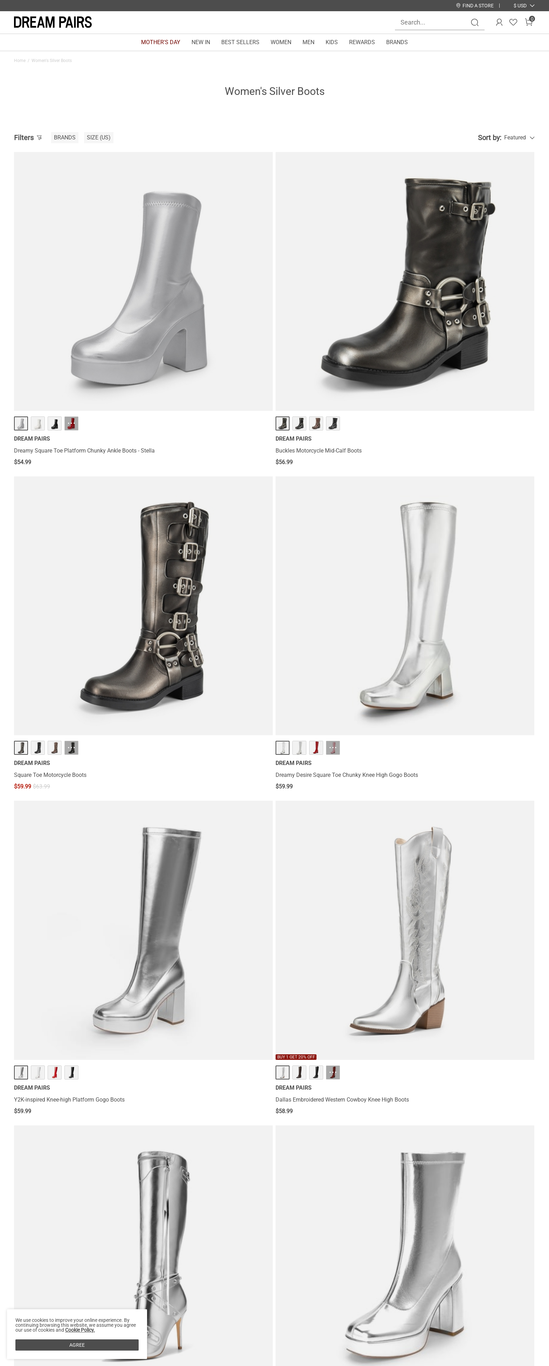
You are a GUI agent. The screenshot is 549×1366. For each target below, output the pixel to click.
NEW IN (201, 42)
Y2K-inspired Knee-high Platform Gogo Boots (69, 523)
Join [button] (517, 1259)
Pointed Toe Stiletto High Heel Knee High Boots (72, 722)
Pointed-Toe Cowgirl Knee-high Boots (456, 914)
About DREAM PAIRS (39, 1251)
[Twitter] (467, 1295)
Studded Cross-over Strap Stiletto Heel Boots (333, 523)
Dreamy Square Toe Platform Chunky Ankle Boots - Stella (75, 327)
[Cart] (528, 22)
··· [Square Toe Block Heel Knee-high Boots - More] (71, 887)
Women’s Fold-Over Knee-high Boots (190, 914)
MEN (308, 42)
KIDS (332, 42)
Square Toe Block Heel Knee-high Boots (62, 914)
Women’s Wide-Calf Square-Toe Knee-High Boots (338, 722)
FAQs (105, 1284)
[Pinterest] (433, 1295)
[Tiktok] (416, 1295)
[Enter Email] (439, 1259)
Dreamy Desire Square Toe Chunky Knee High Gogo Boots (467, 327)
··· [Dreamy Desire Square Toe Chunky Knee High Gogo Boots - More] (468, 297)
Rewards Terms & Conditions (228, 1262)
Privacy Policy (31, 1273)
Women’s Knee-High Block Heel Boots (457, 722)
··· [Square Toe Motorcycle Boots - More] (336, 297)
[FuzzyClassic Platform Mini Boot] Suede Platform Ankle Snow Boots (76, 1110)
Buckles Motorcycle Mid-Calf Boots (189, 324)
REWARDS (362, 42)
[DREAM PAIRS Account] (499, 22)
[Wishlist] (513, 22)
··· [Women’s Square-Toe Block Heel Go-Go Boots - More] (204, 695)
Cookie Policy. (80, 1330)
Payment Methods (36, 1295)
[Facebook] (383, 1295)
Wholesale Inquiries (322, 1273)
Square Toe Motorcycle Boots (315, 324)
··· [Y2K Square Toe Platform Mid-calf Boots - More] (468, 496)
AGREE (77, 1345)
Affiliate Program (35, 1262)
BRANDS (397, 42)
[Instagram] (400, 1295)
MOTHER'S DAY (160, 42)
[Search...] (436, 22)
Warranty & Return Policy (129, 1273)
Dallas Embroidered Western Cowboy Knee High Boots (205, 526)
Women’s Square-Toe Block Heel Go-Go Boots (202, 722)
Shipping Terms (118, 1262)
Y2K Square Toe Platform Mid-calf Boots (461, 523)
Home (20, 60)
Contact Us (112, 1251)
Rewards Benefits (214, 1251)
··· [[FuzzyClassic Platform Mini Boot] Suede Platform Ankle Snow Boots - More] (71, 1079)
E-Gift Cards (208, 1273)
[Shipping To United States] (516, 5)
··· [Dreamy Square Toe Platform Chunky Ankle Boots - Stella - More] (71, 297)
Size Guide (112, 1295)
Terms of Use (30, 1284)
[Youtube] (450, 1295)
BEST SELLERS (240, 42)
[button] (520, 5)
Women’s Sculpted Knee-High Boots (322, 914)
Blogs (21, 1307)
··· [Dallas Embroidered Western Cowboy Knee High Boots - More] (204, 496)
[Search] (475, 22)
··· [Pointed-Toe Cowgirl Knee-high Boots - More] (468, 887)
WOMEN (281, 42)
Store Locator (314, 1251)
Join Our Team (316, 1262)
